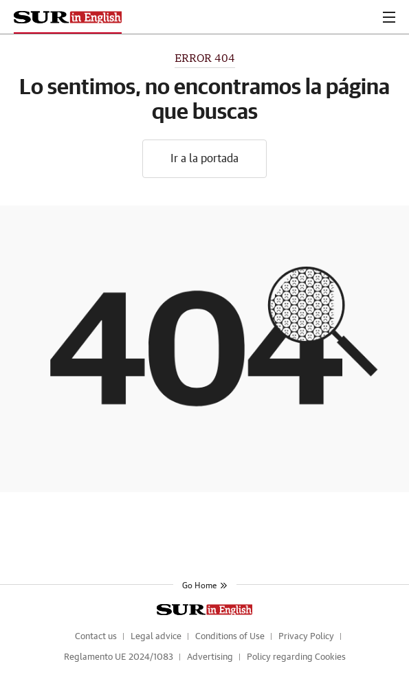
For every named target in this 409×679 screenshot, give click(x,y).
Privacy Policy (306, 636)
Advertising (210, 657)
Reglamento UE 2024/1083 (118, 657)
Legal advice (156, 636)
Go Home (205, 585)
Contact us (96, 636)
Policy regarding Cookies (296, 657)
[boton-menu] (389, 17)
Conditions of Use (230, 636)
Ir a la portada (204, 158)
